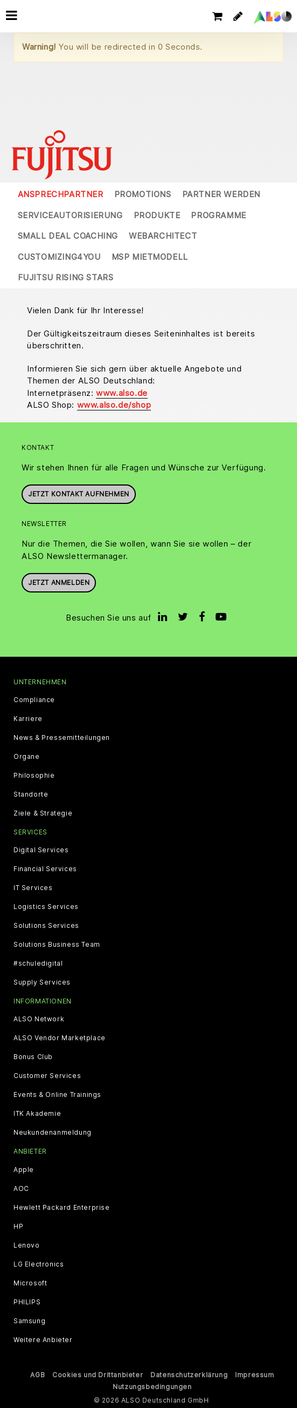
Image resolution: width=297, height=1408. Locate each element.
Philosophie (34, 775)
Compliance (34, 700)
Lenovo (26, 1245)
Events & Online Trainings (57, 1095)
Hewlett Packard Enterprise (61, 1207)
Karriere (28, 719)
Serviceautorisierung (70, 215)
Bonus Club (33, 1057)
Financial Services (45, 869)
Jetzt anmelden (58, 582)
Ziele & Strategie (42, 813)
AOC (21, 1189)
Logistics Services (46, 907)
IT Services (33, 888)
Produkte (157, 215)
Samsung (29, 1321)
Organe (26, 756)
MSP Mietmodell (150, 257)
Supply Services (42, 982)
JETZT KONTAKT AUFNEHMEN (78, 494)
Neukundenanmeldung (52, 1132)
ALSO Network (38, 1019)
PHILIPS (26, 1302)
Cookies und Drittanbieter (97, 1375)
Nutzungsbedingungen (152, 1387)
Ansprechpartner (60, 194)
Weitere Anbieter (43, 1340)
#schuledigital (38, 963)
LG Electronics (38, 1264)
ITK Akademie (37, 1113)
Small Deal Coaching (68, 236)
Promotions (142, 194)
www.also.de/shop (114, 405)
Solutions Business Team (56, 944)
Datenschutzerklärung (188, 1375)
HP (18, 1226)
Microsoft (30, 1283)
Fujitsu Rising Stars (66, 277)
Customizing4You (59, 257)
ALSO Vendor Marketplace (59, 1038)
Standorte (30, 794)
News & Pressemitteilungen (61, 738)
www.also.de (122, 393)
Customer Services (47, 1076)
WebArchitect (163, 236)
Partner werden (221, 194)
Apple (23, 1170)
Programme (218, 215)
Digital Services (41, 850)
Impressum (254, 1375)
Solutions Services (46, 925)
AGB (37, 1375)
